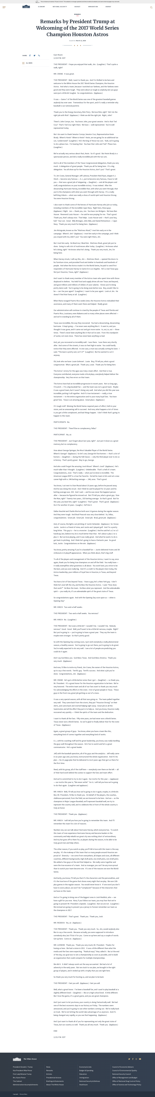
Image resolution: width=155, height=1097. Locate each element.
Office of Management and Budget (124, 1077)
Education (83, 1074)
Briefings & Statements (55, 1081)
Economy (41, 7)
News (48, 1067)
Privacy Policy (23, 1094)
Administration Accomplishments (25, 1085)
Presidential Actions (53, 1077)
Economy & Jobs (85, 1067)
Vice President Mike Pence (22, 1070)
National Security (60, 7)
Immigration (93, 7)
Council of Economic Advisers (123, 1067)
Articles (49, 1074)
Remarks (49, 1070)
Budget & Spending (86, 1070)
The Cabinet (17, 1081)
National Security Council (121, 1074)
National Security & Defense (89, 1081)
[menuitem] (30, 55)
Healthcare (83, 1085)
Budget (77, 7)
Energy (108, 7)
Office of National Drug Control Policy (126, 1081)
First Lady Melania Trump (22, 1074)
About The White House (55, 1085)
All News (27, 63)
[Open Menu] (4, 7)
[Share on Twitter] (34, 55)
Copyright (15, 1094)
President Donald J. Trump (23, 1067)
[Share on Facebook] (30, 55)
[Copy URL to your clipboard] (39, 55)
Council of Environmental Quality (124, 1070)
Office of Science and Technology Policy (126, 1085)
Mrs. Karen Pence (19, 1077)
